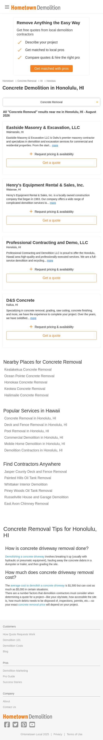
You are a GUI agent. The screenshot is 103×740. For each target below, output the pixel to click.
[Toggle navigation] (7, 7)
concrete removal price (31, 604)
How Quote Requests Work (19, 634)
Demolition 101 (12, 640)
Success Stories (12, 682)
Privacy (57, 734)
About (6, 701)
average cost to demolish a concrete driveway (38, 585)
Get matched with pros (51, 68)
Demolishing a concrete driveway (24, 556)
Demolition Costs (13, 645)
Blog (5, 651)
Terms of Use (74, 734)
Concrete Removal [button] (52, 102)
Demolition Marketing (15, 670)
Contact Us (9, 707)
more (55, 145)
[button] (7, 724)
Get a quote (51, 163)
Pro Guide (9, 676)
